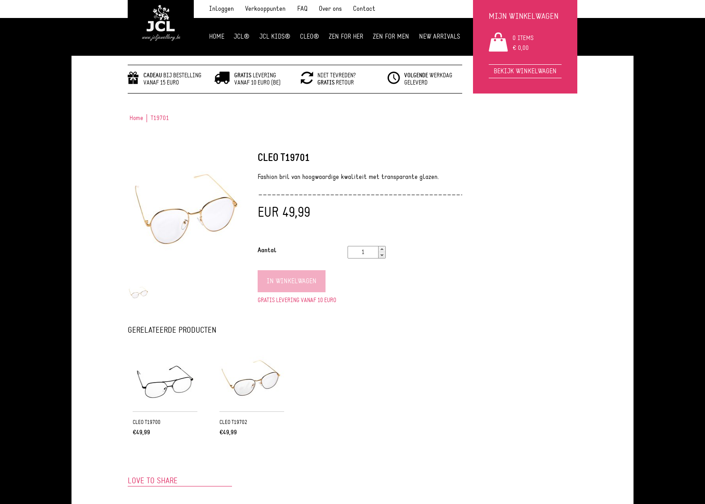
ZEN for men (391, 36)
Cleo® (309, 36)
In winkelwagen (292, 281)
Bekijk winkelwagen (525, 71)
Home (216, 36)
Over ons (330, 8)
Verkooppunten (265, 8)
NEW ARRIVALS (439, 36)
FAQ (302, 8)
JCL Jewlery (161, 28)
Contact (364, 8)
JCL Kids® (274, 36)
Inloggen (221, 8)
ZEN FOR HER (346, 36)
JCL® (242, 36)
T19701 (160, 118)
